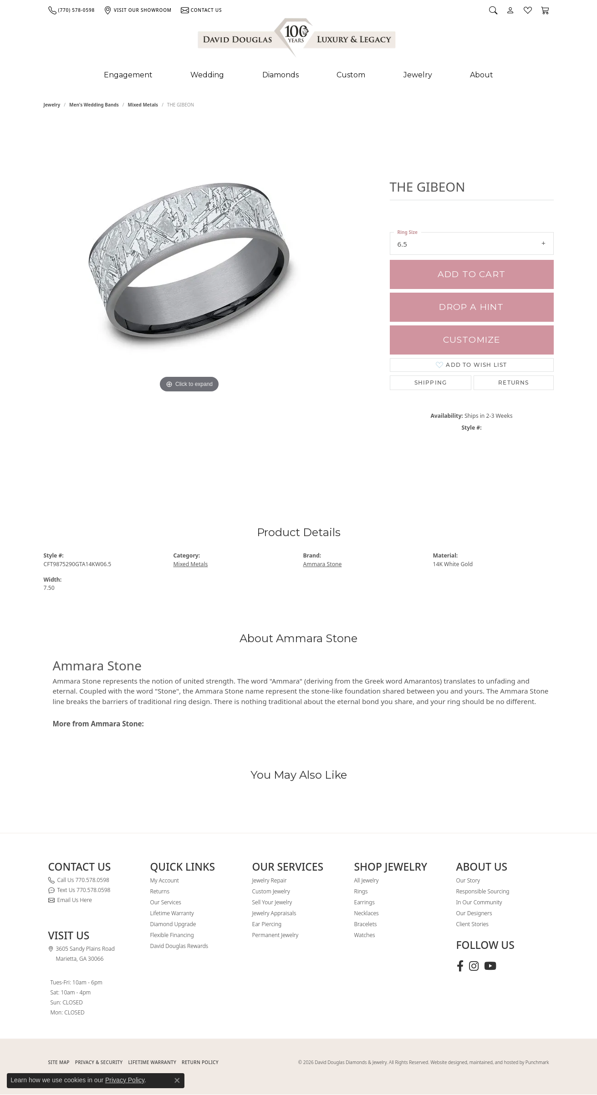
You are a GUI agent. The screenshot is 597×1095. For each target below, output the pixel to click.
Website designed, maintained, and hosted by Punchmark (489, 1062)
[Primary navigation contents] (298, 75)
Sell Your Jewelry (272, 902)
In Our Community (479, 902)
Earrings (364, 902)
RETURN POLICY (200, 1062)
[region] (189, 304)
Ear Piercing (267, 924)
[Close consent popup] (177, 1080)
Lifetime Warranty (172, 913)
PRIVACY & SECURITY (99, 1062)
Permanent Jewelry (275, 935)
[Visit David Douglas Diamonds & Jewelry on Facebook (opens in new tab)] (460, 966)
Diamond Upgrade (173, 924)
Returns (513, 382)
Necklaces (366, 913)
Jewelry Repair (269, 880)
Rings (361, 891)
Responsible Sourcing (483, 891)
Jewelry (417, 75)
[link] (71, 10)
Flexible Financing (172, 935)
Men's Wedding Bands (94, 104)
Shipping (430, 382)
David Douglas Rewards (179, 946)
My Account (164, 880)
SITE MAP (59, 1062)
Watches (364, 935)
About (481, 75)
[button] (493, 10)
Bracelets (365, 924)
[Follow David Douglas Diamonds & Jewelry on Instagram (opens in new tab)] (474, 966)
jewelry (52, 104)
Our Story (468, 880)
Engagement (128, 75)
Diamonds (280, 75)
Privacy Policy (124, 1080)
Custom (351, 75)
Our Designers (474, 913)
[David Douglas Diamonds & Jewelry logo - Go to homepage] (297, 39)
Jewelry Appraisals (274, 913)
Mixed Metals (143, 104)
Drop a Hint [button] (471, 307)
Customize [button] (471, 340)
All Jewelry (366, 880)
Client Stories (472, 924)
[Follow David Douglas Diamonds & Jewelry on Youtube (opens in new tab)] (490, 966)
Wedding (207, 75)
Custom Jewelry (271, 891)
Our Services (165, 902)
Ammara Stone (322, 564)
